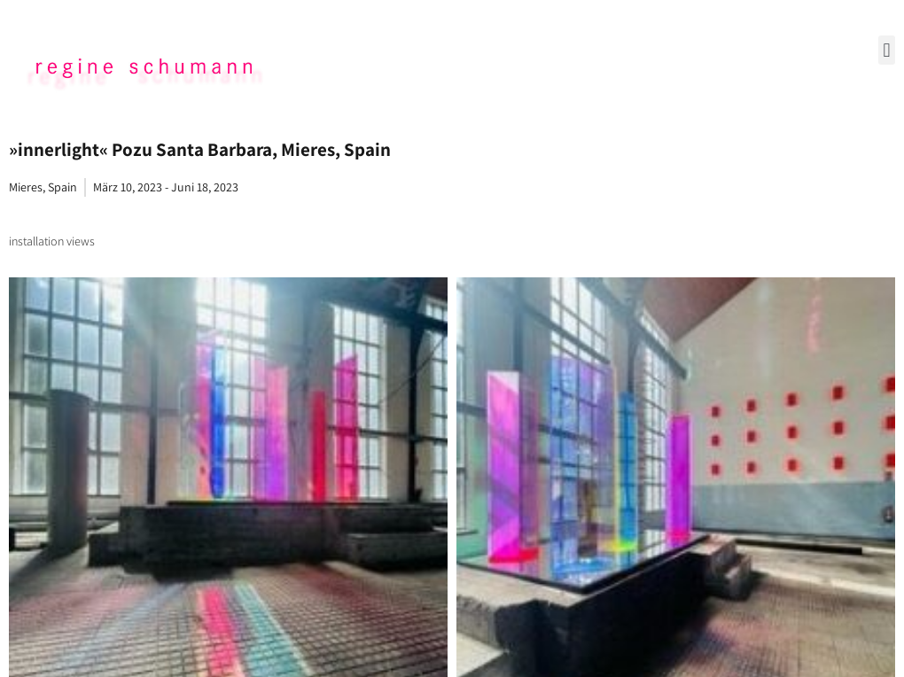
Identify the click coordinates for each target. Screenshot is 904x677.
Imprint (452, 535)
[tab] (52, 241)
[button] (886, 50)
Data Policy (452, 570)
